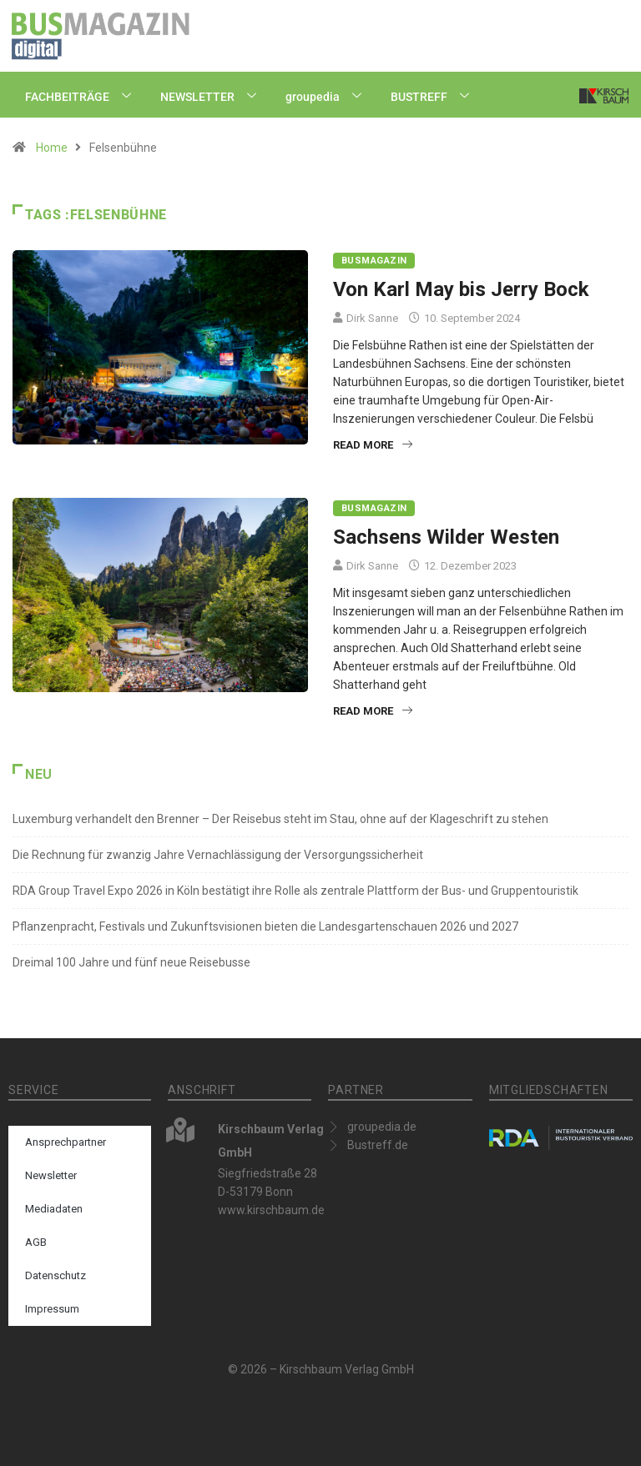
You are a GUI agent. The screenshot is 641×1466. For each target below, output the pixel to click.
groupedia (329, 96)
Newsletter (51, 1175)
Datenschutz (55, 1275)
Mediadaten (54, 1208)
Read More (372, 445)
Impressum (52, 1309)
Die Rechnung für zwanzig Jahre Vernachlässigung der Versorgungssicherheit (218, 854)
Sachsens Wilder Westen (446, 537)
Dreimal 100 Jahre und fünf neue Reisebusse (131, 962)
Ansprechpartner (65, 1142)
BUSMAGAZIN (373, 260)
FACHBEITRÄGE (84, 96)
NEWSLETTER (214, 96)
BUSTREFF (436, 96)
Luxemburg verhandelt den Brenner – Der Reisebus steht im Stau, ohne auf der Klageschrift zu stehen (280, 819)
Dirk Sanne (372, 318)
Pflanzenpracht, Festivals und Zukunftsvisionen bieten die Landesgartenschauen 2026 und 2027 (265, 926)
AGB (36, 1242)
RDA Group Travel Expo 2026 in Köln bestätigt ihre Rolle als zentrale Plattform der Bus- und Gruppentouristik (295, 890)
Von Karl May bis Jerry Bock (461, 289)
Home (52, 147)
